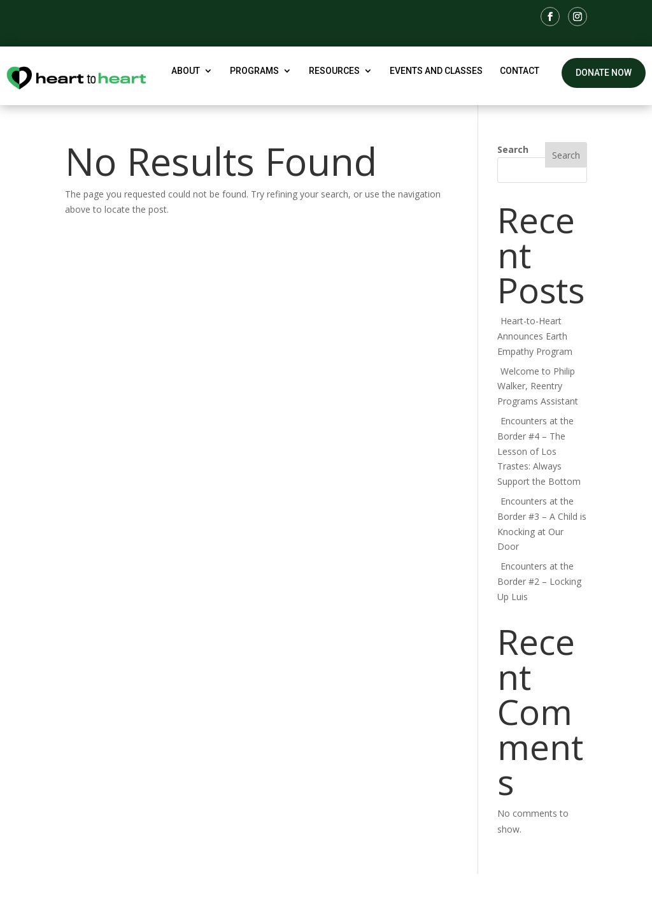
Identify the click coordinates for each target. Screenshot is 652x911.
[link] (550, 16)
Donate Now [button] (604, 73)
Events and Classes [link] (436, 71)
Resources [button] (334, 71)
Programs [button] (254, 71)
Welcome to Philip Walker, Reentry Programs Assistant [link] (537, 386)
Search (512, 149)
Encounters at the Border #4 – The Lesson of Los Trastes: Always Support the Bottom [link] (539, 451)
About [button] (185, 71)
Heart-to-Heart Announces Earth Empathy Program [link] (534, 336)
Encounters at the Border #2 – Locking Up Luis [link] (539, 581)
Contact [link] (519, 71)
